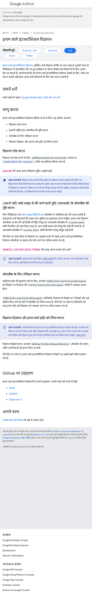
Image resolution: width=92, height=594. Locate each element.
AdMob (22, 4)
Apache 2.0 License (42, 434)
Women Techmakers (13, 555)
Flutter (29, 55)
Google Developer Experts (16, 545)
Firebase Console (11, 585)
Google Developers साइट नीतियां (17, 438)
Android (29, 50)
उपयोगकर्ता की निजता (13, 420)
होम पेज (6, 33)
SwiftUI (13, 393)
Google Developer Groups (15, 540)
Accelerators (9, 550)
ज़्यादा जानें (80, 335)
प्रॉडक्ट (15, 33)
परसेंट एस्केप (48, 258)
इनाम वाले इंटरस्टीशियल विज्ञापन (18, 65)
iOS (70, 50)
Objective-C (15, 399)
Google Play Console (13, 580)
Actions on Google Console (16, 590)
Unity (12, 55)
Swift (12, 388)
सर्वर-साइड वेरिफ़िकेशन (32, 214)
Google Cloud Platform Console (18, 574)
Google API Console (12, 569)
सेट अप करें (40, 97)
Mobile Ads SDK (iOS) (43, 33)
